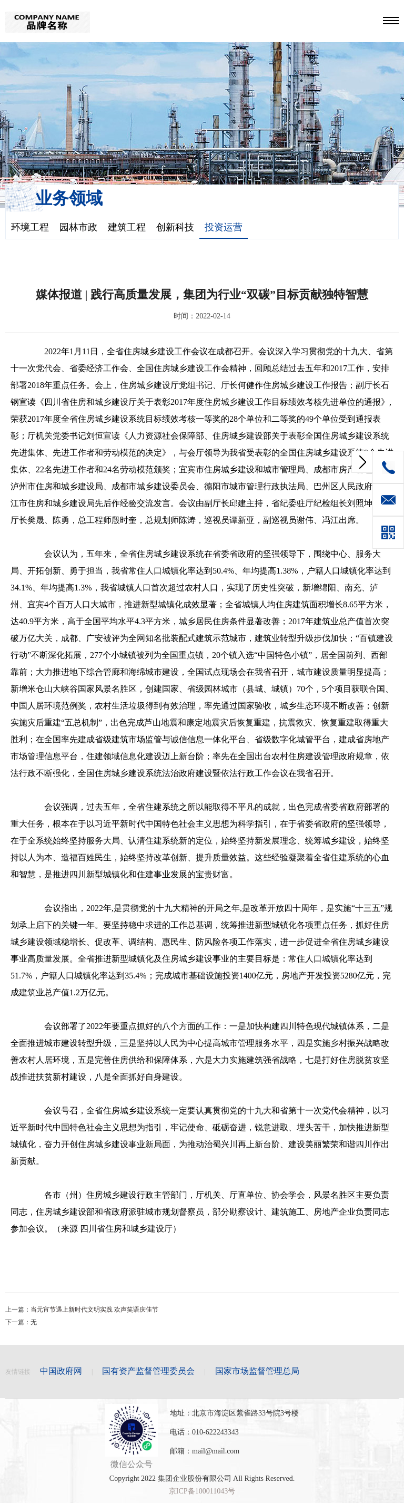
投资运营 (224, 227)
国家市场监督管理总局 (257, 1370)
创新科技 (175, 227)
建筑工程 (127, 227)
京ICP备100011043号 (202, 1491)
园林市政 (78, 227)
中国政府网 (61, 1370)
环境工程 (30, 227)
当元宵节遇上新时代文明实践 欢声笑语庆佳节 (94, 1309)
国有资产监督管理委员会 (148, 1370)
